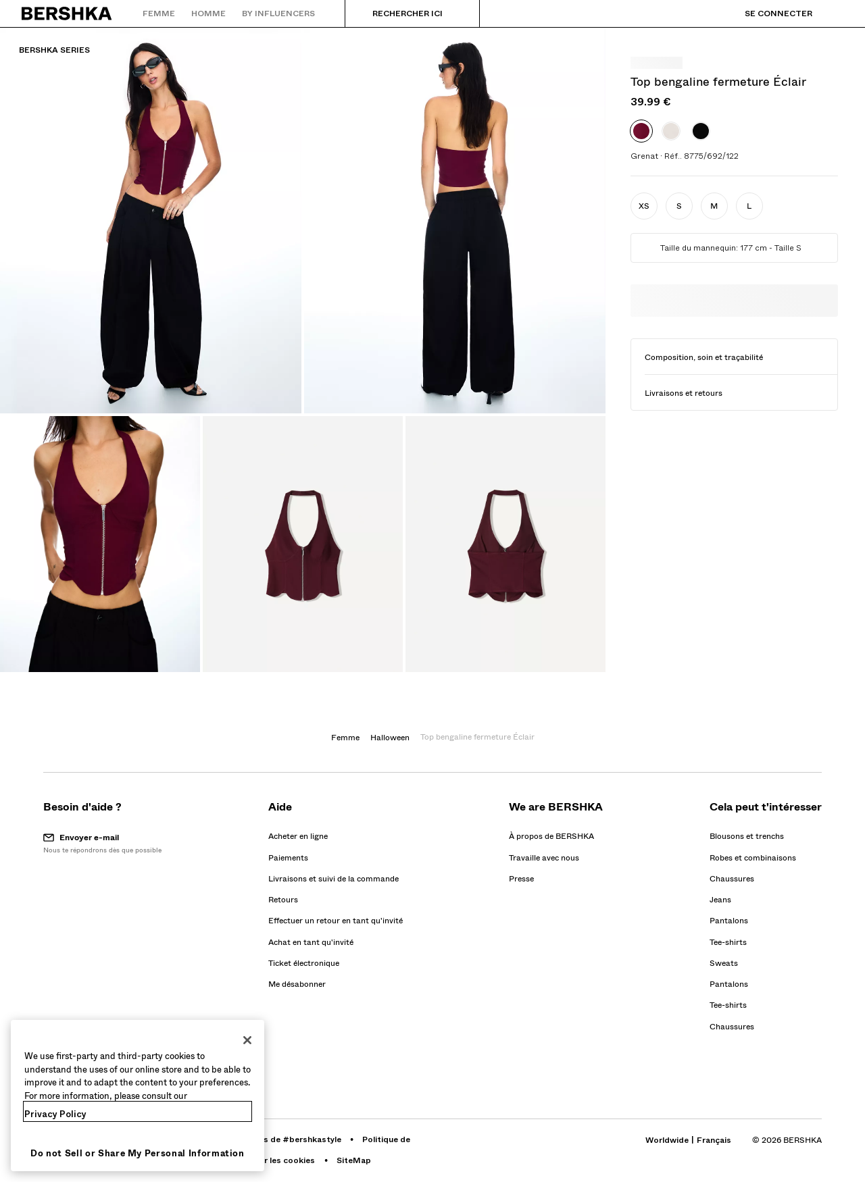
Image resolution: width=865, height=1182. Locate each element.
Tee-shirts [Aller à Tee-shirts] (728, 942)
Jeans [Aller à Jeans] (720, 900)
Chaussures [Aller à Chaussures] (732, 879)
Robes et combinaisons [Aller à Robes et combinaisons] (753, 858)
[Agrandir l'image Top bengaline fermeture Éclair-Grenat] (150, 220)
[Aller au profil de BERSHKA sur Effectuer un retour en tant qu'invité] (335, 921)
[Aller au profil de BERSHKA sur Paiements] (288, 858)
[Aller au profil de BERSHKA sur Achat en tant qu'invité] (310, 942)
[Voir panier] (833, 13)
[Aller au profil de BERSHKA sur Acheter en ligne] (298, 836)
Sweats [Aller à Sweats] (724, 963)
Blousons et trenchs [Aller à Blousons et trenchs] (747, 836)
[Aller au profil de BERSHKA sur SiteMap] (354, 1160)
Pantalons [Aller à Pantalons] (729, 921)
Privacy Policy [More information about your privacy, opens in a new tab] (55, 1114)
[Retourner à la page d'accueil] (67, 13)
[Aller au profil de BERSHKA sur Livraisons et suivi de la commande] (333, 879)
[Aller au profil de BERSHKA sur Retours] (283, 900)
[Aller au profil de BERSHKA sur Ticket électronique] (303, 963)
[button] (644, 206)
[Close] (247, 1040)
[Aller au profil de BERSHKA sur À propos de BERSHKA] (551, 836)
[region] (137, 1095)
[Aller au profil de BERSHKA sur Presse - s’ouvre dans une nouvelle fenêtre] (521, 879)
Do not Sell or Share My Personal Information (137, 1153)
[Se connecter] (765, 13)
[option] (641, 131)
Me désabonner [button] (297, 984)
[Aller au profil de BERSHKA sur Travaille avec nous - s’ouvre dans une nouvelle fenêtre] (544, 858)
